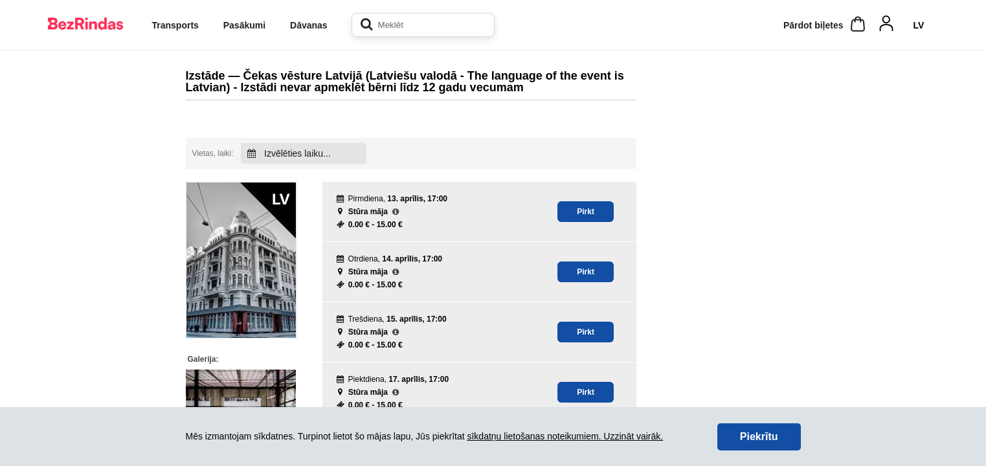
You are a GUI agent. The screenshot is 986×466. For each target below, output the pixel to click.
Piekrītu (759, 436)
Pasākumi (244, 25)
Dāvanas (309, 25)
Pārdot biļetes (813, 25)
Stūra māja (368, 211)
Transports (175, 25)
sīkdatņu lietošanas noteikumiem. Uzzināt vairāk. (565, 436)
